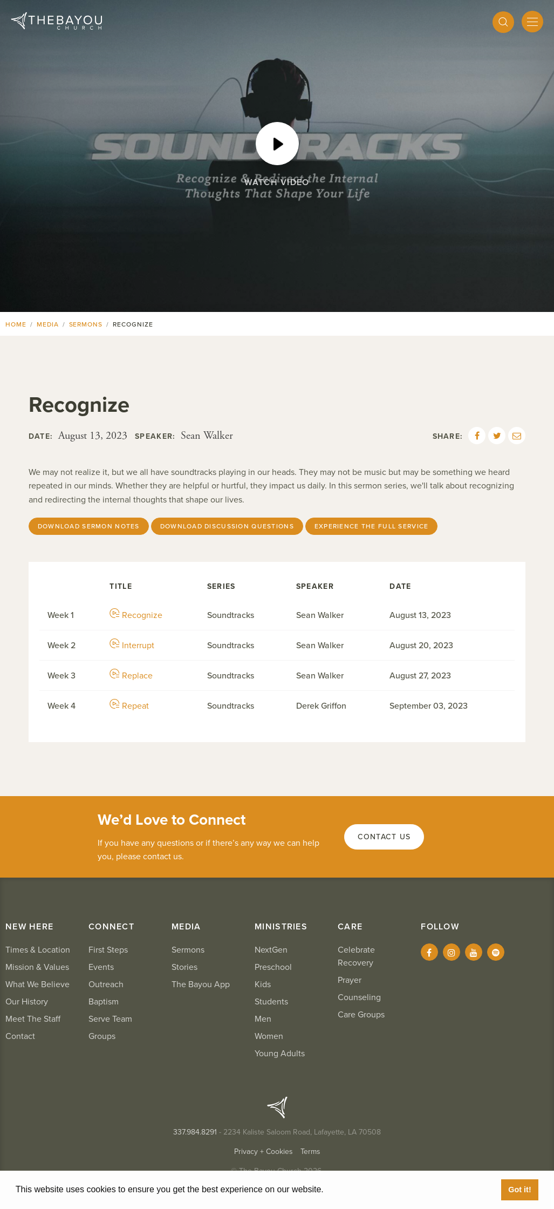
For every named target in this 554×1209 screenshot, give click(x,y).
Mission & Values (37, 967)
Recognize (136, 615)
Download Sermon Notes (89, 526)
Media (48, 324)
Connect (111, 926)
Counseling (359, 997)
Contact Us (384, 836)
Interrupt (132, 645)
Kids (263, 984)
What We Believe (37, 984)
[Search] (503, 22)
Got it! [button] (519, 1189)
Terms (310, 1151)
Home (15, 324)
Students (271, 1001)
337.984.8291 (195, 1132)
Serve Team (110, 1019)
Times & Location (37, 950)
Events (101, 967)
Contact (20, 1036)
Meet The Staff (32, 1019)
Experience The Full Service (371, 526)
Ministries (281, 926)
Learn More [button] (351, 1189)
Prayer (349, 980)
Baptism (103, 1001)
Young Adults (280, 1053)
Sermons (86, 324)
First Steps (108, 950)
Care (350, 926)
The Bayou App (201, 984)
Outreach (106, 984)
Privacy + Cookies (263, 1151)
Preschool (273, 967)
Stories (184, 967)
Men (263, 1019)
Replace (131, 675)
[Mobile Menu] (532, 21)
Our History (26, 1001)
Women (269, 1036)
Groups (101, 1036)
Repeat (129, 706)
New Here (29, 926)
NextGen (271, 950)
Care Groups (361, 1014)
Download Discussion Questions (227, 526)
